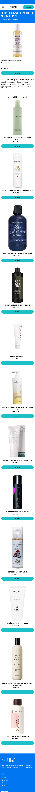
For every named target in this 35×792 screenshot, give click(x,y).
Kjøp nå (17, 73)
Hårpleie (4, 19)
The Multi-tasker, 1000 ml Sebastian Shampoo (17, 305)
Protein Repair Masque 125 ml (17, 356)
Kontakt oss (28, 7)
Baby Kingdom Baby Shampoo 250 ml (17, 572)
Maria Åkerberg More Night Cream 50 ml (17, 623)
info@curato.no (4, 2)
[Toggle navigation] (3, 7)
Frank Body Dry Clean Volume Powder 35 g (17, 736)
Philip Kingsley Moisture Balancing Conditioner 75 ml (17, 460)
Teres (5, 777)
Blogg (5, 786)
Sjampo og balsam (13, 19)
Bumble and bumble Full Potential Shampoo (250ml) (17, 254)
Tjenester (6, 780)
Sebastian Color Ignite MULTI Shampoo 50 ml (17, 512)
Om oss (5, 783)
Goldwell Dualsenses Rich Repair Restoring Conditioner (17, 191)
